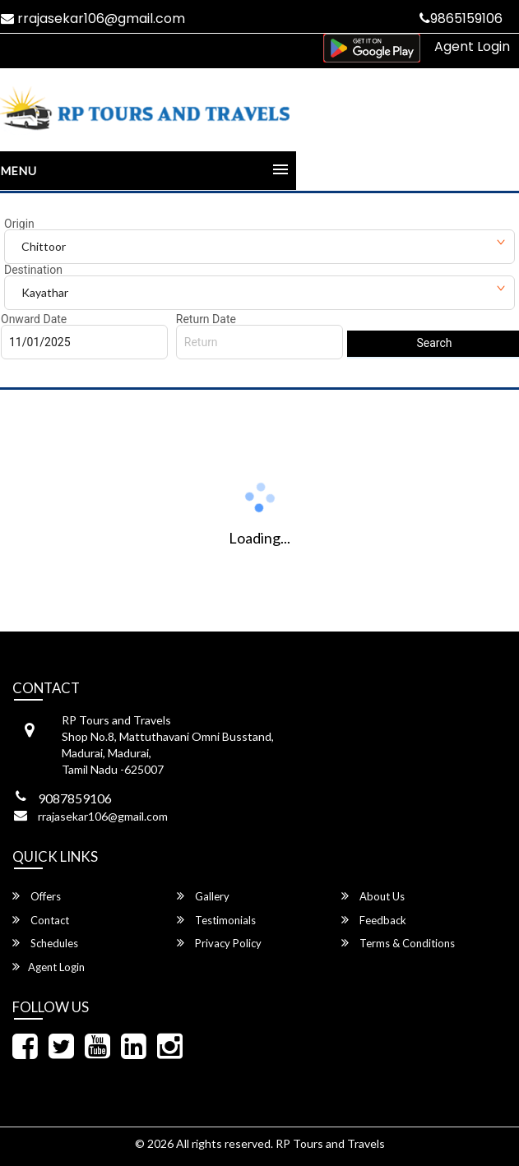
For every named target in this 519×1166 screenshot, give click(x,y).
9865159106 (461, 18)
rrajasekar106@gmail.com (103, 816)
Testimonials (216, 920)
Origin (19, 223)
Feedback (373, 920)
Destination (33, 269)
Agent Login (472, 46)
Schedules (45, 943)
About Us (373, 896)
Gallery (203, 896)
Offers (36, 896)
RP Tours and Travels (330, 1143)
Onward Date (34, 319)
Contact (40, 920)
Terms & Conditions (398, 943)
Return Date (206, 319)
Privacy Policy (219, 943)
